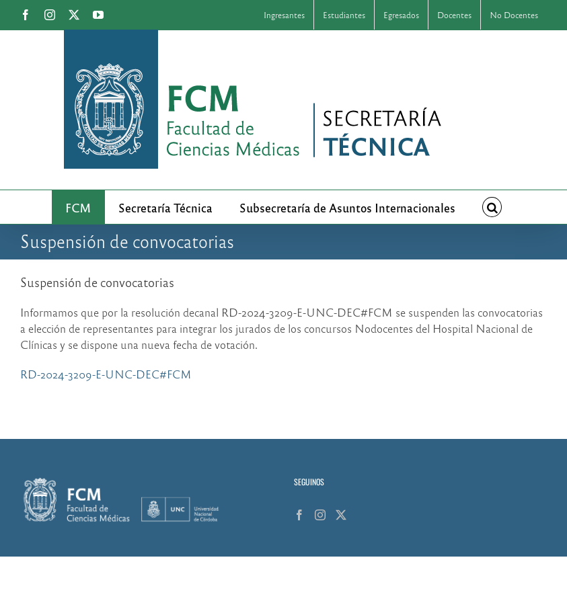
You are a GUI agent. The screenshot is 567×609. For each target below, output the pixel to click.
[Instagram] (320, 515)
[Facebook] (299, 515)
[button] (492, 207)
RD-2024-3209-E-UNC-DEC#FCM (106, 374)
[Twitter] (341, 515)
